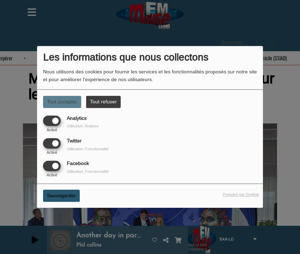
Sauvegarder (61, 196)
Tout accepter (62, 101)
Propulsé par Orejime (241, 194)
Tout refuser (103, 101)
